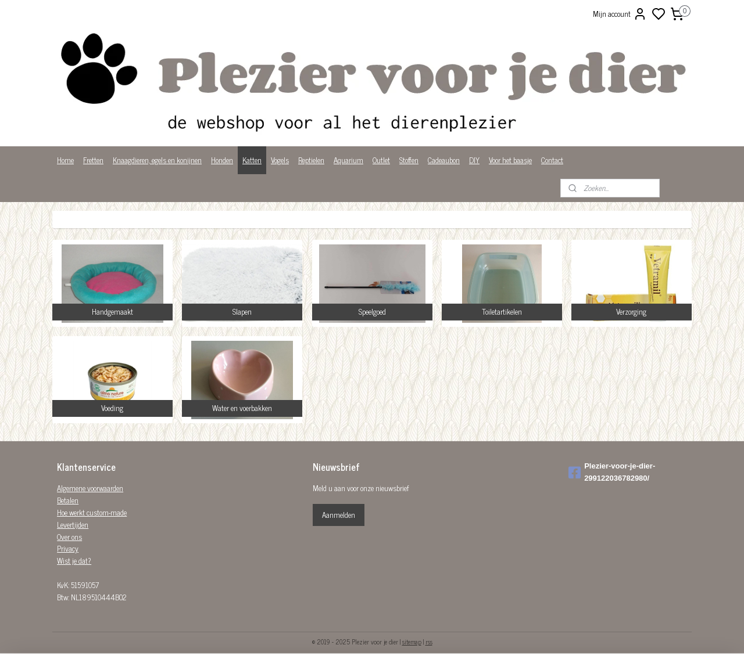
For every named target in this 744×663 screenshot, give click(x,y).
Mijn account (620, 14)
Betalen (67, 500)
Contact (552, 160)
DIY (474, 160)
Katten (252, 160)
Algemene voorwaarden (90, 488)
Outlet (381, 160)
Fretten (93, 160)
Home (65, 160)
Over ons (69, 537)
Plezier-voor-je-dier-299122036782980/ (611, 472)
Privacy (67, 548)
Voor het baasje (510, 160)
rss (428, 641)
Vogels (280, 160)
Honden (222, 160)
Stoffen (409, 160)
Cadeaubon (444, 160)
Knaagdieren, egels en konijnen (157, 160)
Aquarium (348, 160)
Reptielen (311, 160)
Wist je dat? (74, 560)
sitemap (411, 641)
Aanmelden (338, 515)
